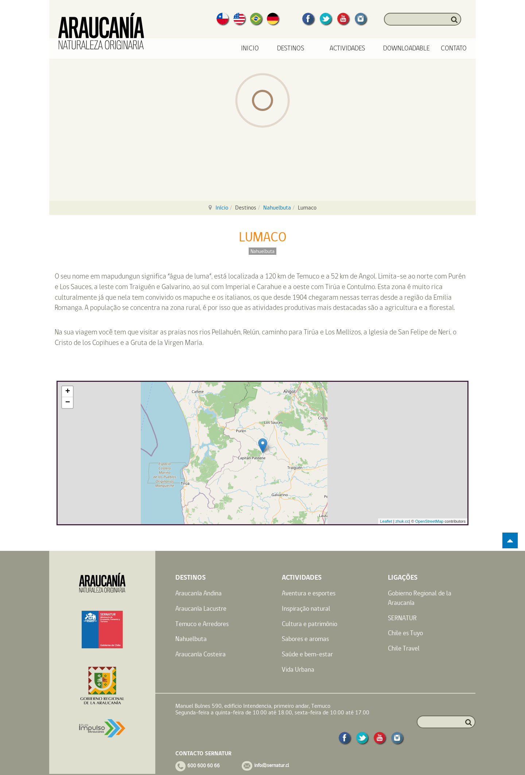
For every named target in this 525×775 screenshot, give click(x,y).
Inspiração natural (306, 608)
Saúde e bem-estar (307, 654)
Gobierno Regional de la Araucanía (419, 597)
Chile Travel (404, 648)
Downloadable (406, 48)
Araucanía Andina (198, 593)
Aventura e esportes (308, 593)
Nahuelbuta (277, 207)
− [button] (67, 402)
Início (221, 207)
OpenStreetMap (429, 521)
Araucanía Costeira (200, 654)
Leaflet (386, 521)
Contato (454, 48)
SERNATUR (402, 618)
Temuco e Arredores (202, 624)
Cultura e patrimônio (309, 624)
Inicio (250, 48)
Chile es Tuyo (405, 633)
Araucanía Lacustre (200, 608)
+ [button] (67, 391)
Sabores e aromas (305, 638)
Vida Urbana (298, 669)
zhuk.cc (402, 521)
